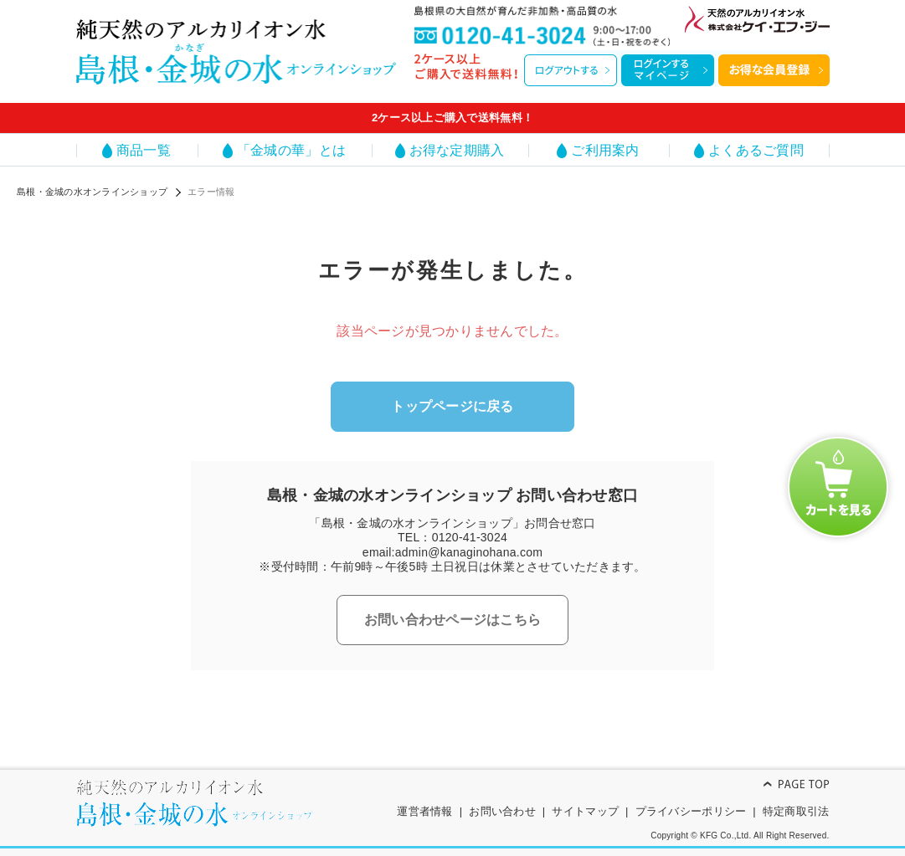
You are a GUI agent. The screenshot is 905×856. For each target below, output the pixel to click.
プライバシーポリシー (691, 811)
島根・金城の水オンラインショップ (92, 192)
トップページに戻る (452, 406)
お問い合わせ (502, 811)
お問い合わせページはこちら (452, 620)
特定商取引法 (796, 811)
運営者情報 (424, 811)
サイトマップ (585, 811)
